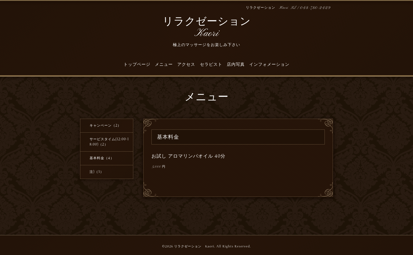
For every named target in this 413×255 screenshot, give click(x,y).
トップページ (137, 64)
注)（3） (97, 172)
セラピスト (211, 64)
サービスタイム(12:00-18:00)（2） (109, 142)
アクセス (186, 64)
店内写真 (236, 64)
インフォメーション (269, 64)
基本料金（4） (102, 158)
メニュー (164, 64)
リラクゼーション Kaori (207, 28)
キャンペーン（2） (105, 125)
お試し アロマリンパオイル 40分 (188, 156)
